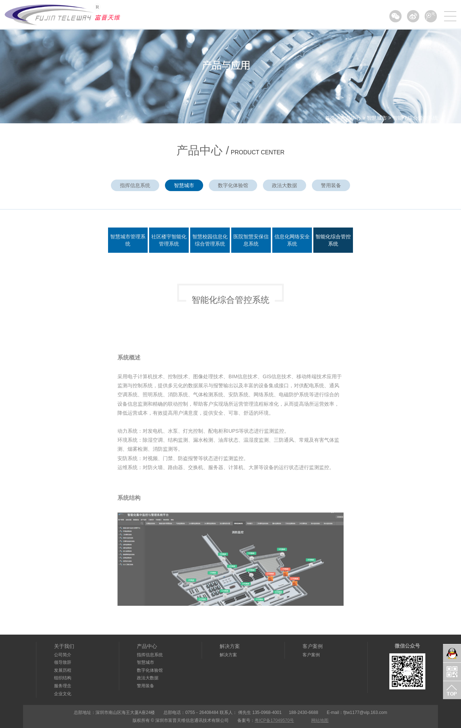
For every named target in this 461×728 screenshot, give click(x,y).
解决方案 (230, 646)
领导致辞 (62, 662)
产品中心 (351, 118)
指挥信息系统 (135, 185)
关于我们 (64, 646)
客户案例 (313, 646)
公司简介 (62, 654)
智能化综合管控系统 (415, 118)
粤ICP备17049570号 (274, 720)
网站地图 (319, 720)
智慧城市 (377, 118)
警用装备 (331, 185)
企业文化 (62, 693)
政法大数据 (284, 185)
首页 (330, 118)
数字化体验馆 (233, 185)
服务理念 (62, 685)
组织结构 (62, 677)
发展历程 (62, 670)
